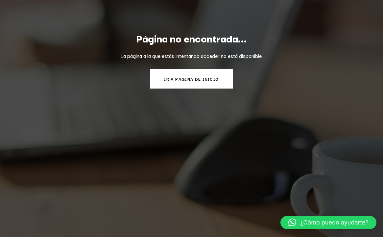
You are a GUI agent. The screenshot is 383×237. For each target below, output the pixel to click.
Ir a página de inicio (191, 79)
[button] (328, 222)
